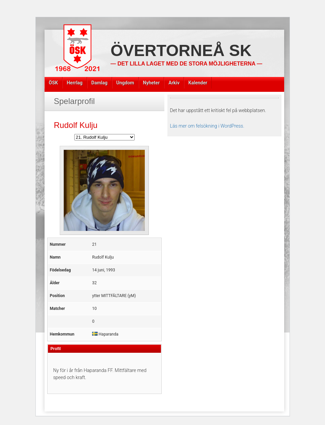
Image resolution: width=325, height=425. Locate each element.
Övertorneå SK (181, 50)
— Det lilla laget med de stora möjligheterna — (186, 64)
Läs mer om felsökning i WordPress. (207, 126)
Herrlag (75, 82)
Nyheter (151, 82)
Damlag (99, 82)
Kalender (197, 82)
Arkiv (174, 82)
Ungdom (125, 82)
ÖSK (53, 82)
